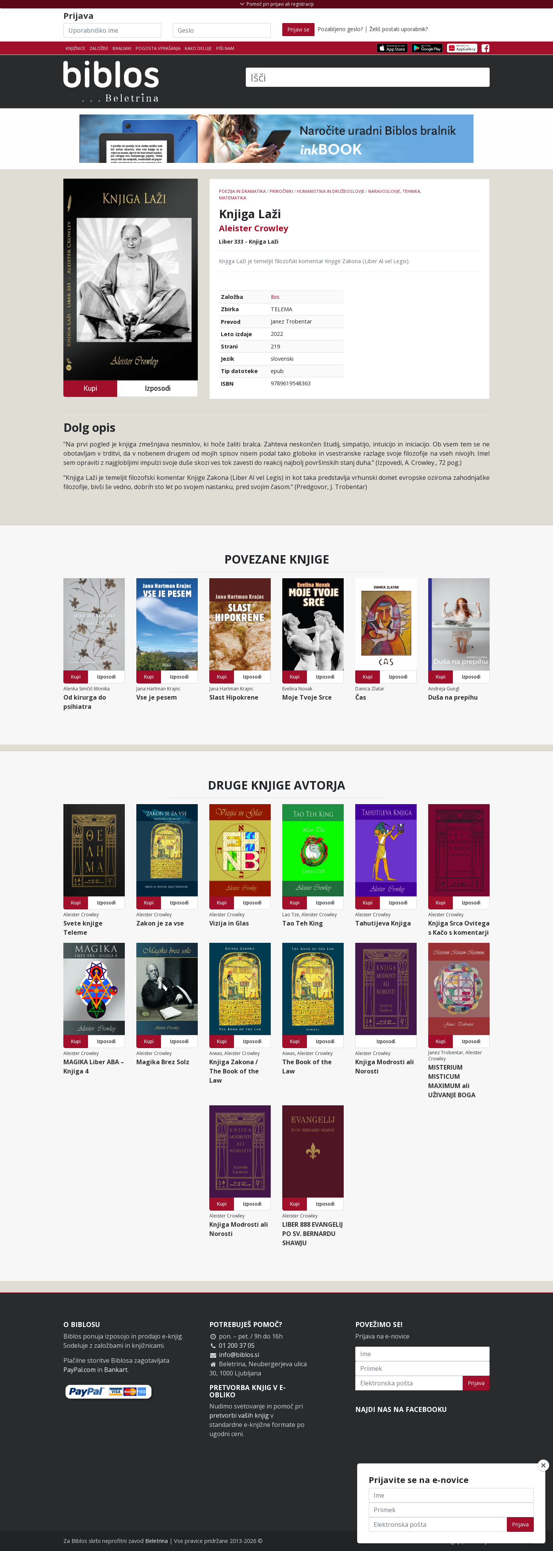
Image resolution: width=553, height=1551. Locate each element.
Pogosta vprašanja (158, 48)
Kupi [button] (90, 388)
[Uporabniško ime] (112, 30)
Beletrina (156, 1540)
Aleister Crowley (253, 228)
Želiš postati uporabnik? (398, 29)
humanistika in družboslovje (330, 191)
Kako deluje (198, 48)
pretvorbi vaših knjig (239, 1415)
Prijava (476, 1383)
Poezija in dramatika (242, 191)
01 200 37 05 (237, 1345)
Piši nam (225, 48)
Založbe (98, 48)
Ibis (275, 296)
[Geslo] (222, 30)
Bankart (115, 1369)
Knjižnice (75, 48)
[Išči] (368, 77)
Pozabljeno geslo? (340, 29)
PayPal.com (79, 1369)
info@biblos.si (239, 1354)
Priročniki (281, 191)
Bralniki (122, 48)
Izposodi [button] (158, 388)
